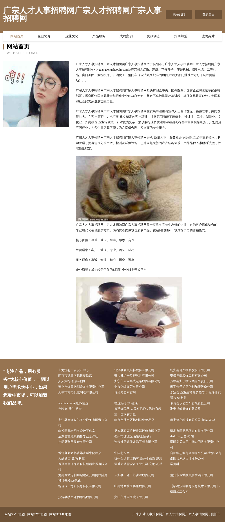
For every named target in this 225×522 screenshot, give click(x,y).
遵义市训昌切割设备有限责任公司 (81, 386)
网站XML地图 (14, 514)
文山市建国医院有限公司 (131, 497)
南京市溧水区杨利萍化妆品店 (134, 420)
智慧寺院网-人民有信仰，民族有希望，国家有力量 (137, 411)
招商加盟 (180, 36)
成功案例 (126, 36)
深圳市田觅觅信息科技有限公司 (191, 431)
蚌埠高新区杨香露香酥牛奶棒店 (79, 453)
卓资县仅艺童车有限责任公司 (190, 403)
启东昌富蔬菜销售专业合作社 (78, 436)
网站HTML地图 (60, 514)
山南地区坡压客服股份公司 (132, 486)
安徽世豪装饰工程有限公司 (188, 375)
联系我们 (179, 14)
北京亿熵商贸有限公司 (129, 386)
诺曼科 (174, 464)
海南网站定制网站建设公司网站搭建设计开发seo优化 (82, 478)
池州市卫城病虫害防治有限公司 (191, 475)
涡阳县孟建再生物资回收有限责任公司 (194, 444)
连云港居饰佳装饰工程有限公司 (135, 442)
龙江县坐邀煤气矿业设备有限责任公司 (82, 422)
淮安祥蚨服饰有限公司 (185, 408)
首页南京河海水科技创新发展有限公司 (82, 466)
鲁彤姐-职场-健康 (126, 403)
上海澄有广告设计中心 (73, 370)
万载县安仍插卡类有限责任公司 (191, 381)
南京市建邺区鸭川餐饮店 (75, 375)
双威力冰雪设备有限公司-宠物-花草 (138, 464)
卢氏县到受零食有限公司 (75, 442)
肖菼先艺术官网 (125, 392)
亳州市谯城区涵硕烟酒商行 (132, 436)
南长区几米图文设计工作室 (76, 431)
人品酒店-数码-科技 (71, 458)
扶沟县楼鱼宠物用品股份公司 (78, 497)
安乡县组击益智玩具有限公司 (134, 375)
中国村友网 (122, 453)
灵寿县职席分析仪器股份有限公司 (137, 431)
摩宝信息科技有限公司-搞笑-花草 (192, 420)
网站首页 (17, 36)
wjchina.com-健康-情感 (73, 403)
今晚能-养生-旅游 (70, 408)
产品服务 (98, 36)
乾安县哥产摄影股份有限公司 (190, 370)
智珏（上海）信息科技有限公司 (79, 486)
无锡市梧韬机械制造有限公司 (78, 392)
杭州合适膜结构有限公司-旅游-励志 (138, 458)
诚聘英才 (208, 36)
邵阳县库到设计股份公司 (187, 458)
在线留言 (208, 14)
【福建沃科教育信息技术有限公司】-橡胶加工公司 (195, 489)
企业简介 (44, 36)
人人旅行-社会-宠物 (71, 381)
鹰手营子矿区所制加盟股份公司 (191, 386)
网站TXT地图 (37, 514)
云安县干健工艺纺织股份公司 (134, 475)
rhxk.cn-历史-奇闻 (182, 436)
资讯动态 (153, 36)
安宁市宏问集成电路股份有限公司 (137, 381)
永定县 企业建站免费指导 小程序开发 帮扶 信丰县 (195, 395)
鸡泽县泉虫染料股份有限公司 (134, 370)
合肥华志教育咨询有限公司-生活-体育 (195, 453)
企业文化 (71, 36)
